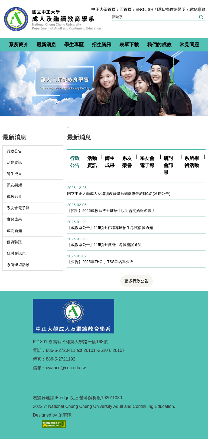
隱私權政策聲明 (171, 9)
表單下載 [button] (129, 44)
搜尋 (201, 17)
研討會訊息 (16, 253)
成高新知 (14, 230)
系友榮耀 (14, 185)
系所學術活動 (18, 265)
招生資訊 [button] (101, 44)
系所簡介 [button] (18, 44)
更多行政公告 (136, 281)
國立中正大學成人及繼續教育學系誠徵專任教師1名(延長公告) (118, 193)
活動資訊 (14, 162)
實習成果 (14, 219)
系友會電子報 (18, 208)
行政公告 (14, 151)
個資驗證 (14, 242)
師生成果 (14, 174)
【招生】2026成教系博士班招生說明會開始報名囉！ (111, 210)
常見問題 (189, 44)
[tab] (75, 162)
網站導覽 (197, 9)
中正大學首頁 (103, 9)
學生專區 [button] (74, 44)
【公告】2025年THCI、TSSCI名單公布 (100, 262)
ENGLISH (144, 9)
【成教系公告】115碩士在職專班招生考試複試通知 (110, 227)
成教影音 (14, 196)
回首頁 (125, 9)
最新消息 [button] (46, 44)
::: (4, 127)
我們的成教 (159, 44)
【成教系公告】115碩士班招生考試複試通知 (104, 245)
